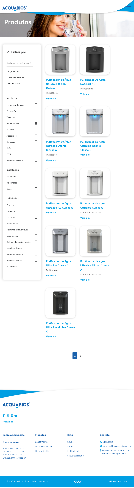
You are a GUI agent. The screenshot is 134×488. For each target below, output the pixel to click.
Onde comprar (11, 443)
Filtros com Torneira (15, 106)
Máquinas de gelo (14, 249)
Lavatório (11, 212)
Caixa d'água (12, 237)
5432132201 (108, 443)
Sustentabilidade (75, 457)
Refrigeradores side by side (19, 243)
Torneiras (11, 118)
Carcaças (11, 143)
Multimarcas (12, 268)
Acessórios (12, 137)
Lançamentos (13, 73)
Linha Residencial (15, 79)
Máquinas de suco (15, 256)
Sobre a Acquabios (13, 436)
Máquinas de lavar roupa (17, 231)
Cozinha (10, 206)
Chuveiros (11, 219)
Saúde (70, 443)
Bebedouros (12, 225)
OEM (9, 155)
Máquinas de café (14, 262)
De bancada (12, 184)
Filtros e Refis (12, 112)
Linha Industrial (13, 85)
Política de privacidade (117, 482)
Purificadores (13, 125)
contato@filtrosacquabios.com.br (117, 447)
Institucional (73, 452)
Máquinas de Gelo (15, 162)
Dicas (70, 448)
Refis (9, 149)
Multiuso (10, 131)
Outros (10, 190)
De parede (11, 178)
